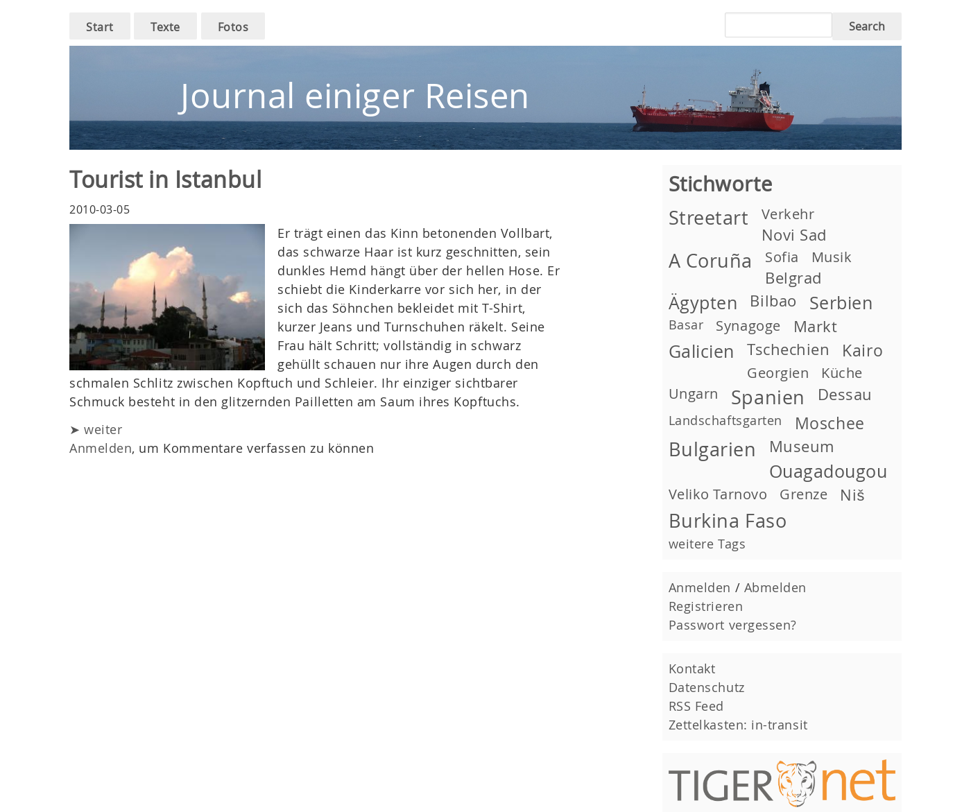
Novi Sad (794, 235)
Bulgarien (713, 449)
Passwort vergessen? (733, 624)
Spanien (768, 397)
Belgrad (793, 278)
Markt (815, 326)
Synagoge (748, 325)
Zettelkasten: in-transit (738, 724)
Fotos (233, 27)
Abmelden (775, 587)
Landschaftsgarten (725, 420)
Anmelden (100, 448)
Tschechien (788, 349)
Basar (686, 324)
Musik (831, 257)
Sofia (782, 257)
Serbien (841, 302)
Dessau (845, 394)
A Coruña (711, 260)
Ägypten (703, 302)
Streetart (709, 217)
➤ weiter (95, 429)
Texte (165, 27)
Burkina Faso (728, 520)
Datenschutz (707, 687)
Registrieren (706, 606)
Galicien (701, 351)
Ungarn (694, 393)
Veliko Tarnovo (718, 494)
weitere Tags (707, 543)
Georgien (778, 372)
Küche (842, 372)
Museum (801, 446)
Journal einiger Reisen (355, 95)
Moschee (830, 423)
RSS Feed (696, 706)
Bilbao (773, 301)
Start (100, 27)
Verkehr (788, 214)
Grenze (803, 494)
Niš (852, 495)
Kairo (862, 350)
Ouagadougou (828, 471)
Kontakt (692, 668)
